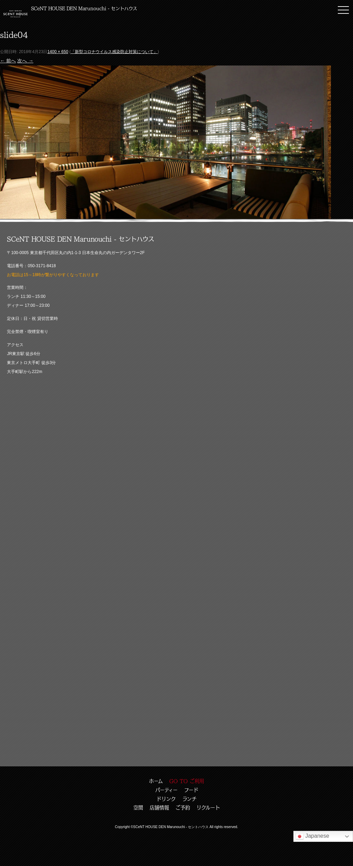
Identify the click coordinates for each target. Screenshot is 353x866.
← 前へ (8, 60)
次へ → (25, 60)
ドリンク (166, 799)
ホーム (156, 781)
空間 (138, 807)
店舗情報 (159, 807)
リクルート (208, 807)
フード (191, 790)
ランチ (189, 799)
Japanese (312, 836)
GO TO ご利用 (186, 781)
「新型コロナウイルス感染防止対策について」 (114, 51)
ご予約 (182, 807)
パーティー (166, 790)
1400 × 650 (57, 51)
